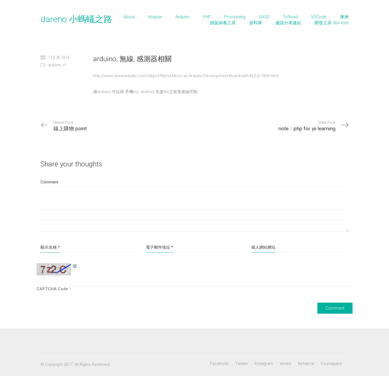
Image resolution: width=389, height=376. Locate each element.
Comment (49, 182)
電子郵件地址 (159, 247)
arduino (54, 65)
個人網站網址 (263, 247)
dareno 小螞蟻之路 (76, 19)
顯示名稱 (50, 247)
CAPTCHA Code (52, 288)
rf (64, 65)
